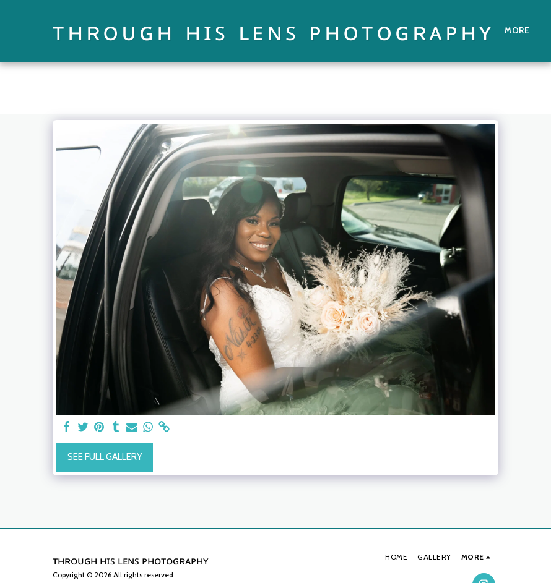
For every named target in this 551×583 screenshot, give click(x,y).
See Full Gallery (104, 456)
